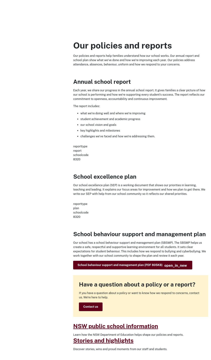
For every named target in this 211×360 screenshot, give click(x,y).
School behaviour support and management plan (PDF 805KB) (132, 265)
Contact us (90, 306)
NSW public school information (115, 326)
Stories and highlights (103, 340)
